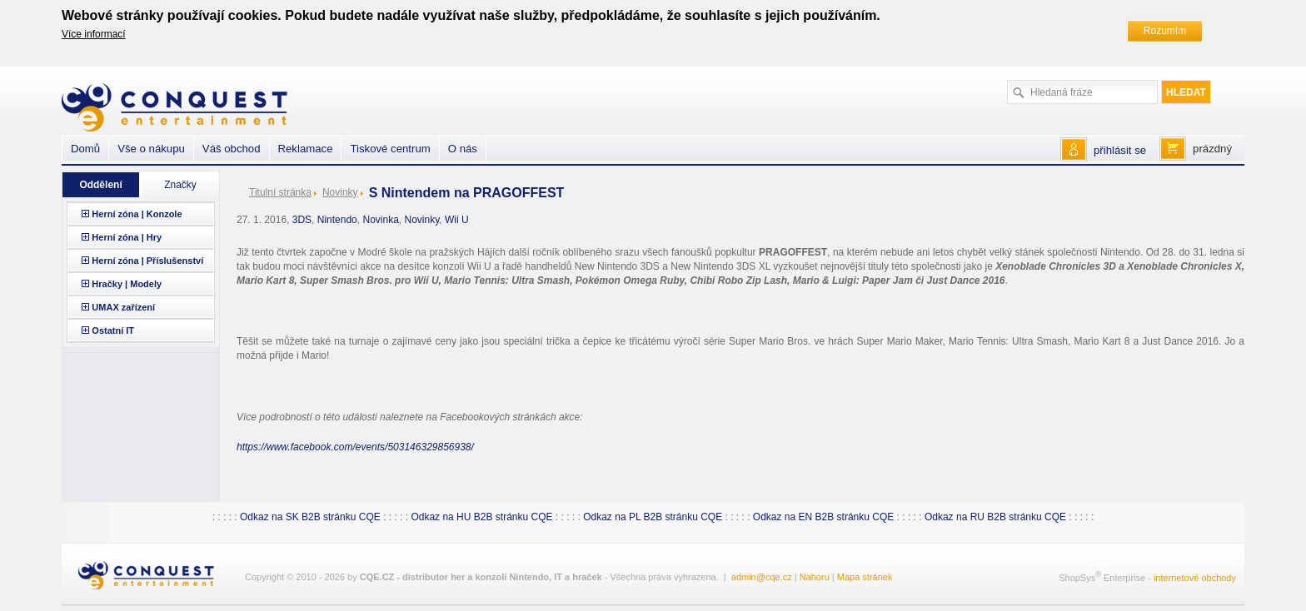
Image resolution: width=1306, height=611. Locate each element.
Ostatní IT (113, 330)
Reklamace (305, 148)
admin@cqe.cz (761, 577)
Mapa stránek (865, 577)
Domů (85, 148)
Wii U (457, 220)
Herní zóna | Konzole (137, 214)
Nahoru (815, 577)
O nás (462, 148)
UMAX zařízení (123, 307)
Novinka (380, 220)
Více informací (94, 34)
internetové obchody (1195, 578)
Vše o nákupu (151, 148)
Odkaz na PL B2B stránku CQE (652, 517)
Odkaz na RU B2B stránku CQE (995, 517)
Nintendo (337, 220)
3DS (302, 220)
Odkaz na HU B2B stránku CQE (481, 517)
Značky (180, 185)
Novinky (340, 192)
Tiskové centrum (390, 148)
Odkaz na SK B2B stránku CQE (310, 517)
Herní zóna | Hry (127, 237)
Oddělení (100, 185)
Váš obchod (231, 148)
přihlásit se (1120, 150)
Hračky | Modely (127, 284)
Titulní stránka (280, 192)
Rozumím (1165, 31)
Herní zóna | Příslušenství (147, 261)
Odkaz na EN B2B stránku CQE (823, 517)
